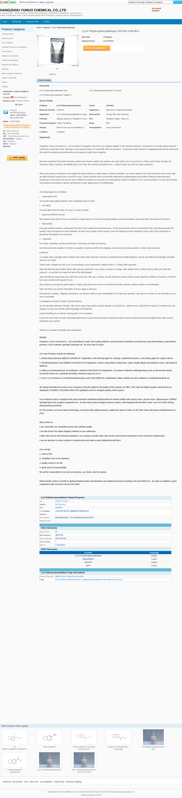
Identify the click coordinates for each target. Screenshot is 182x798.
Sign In (42, 2)
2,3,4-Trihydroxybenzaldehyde (88, 556)
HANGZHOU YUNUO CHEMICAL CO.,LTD (16, 93)
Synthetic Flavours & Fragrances (14, 47)
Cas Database (46, 782)
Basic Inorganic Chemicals (12, 73)
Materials (5, 69)
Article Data (59, 782)
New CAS (34, 782)
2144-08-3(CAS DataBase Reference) (72, 511)
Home (4, 22)
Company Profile (32, 22)
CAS (26, 782)
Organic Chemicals (9, 78)
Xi (56, 531)
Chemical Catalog (73, 782)
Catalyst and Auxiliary (10, 60)
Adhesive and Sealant (10, 56)
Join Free (50, 2)
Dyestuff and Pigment (10, 65)
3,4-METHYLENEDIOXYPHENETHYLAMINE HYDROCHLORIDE (18, 749)
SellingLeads (16, 22)
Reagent (5, 87)
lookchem (7, 782)
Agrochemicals (7, 38)
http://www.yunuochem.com (18, 136)
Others (4, 82)
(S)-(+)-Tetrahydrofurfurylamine (49, 770)
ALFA (88, 565)
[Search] (177, 2)
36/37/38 (59, 535)
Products (46, 28)
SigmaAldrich (88, 559)
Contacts (46, 22)
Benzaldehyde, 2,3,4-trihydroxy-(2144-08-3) (74, 517)
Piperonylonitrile (49, 747)
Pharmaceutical (8, 34)
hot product (17, 782)
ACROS (88, 562)
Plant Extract (6, 52)
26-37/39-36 (60, 538)
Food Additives (7, 43)
